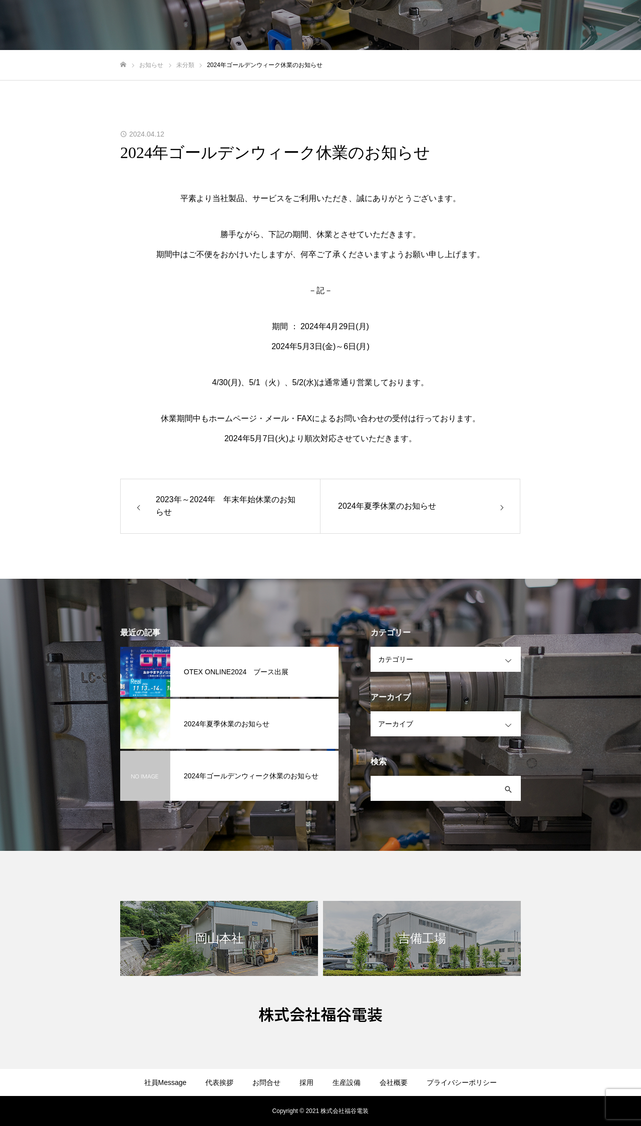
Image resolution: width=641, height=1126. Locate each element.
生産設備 (347, 1082)
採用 (306, 1082)
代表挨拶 (219, 1082)
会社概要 (394, 1082)
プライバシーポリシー (462, 1082)
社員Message (165, 1082)
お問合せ (266, 1082)
